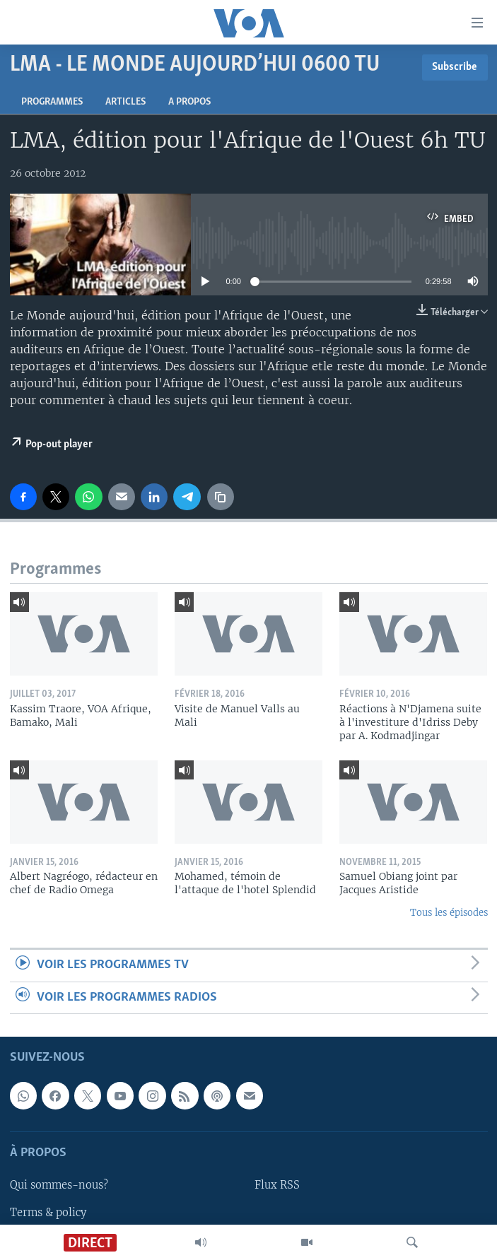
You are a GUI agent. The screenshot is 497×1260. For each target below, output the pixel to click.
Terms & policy (48, 1212)
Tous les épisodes (449, 913)
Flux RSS (277, 1185)
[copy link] (220, 496)
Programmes (52, 102)
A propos (189, 102)
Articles (125, 102)
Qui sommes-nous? (59, 1185)
